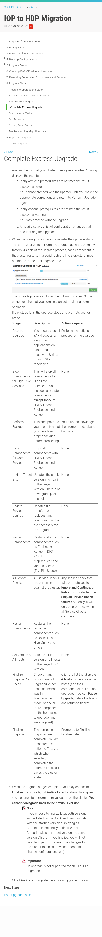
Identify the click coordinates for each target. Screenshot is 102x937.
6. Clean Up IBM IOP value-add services (29, 71)
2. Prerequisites (15, 47)
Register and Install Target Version (29, 95)
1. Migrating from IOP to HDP (23, 41)
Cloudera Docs (15, 7)
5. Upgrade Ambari (17, 65)
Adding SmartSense (20, 125)
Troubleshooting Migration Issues (28, 131)
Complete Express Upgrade (26, 107)
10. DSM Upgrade (16, 143)
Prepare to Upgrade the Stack (26, 89)
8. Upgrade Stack (16, 83)
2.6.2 (32, 7)
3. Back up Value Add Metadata (24, 53)
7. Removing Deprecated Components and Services (36, 77)
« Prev (8, 152)
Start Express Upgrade (22, 101)
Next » (93, 152)
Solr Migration (17, 119)
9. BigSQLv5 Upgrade (18, 137)
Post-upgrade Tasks (20, 113)
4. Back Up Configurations (21, 59)
